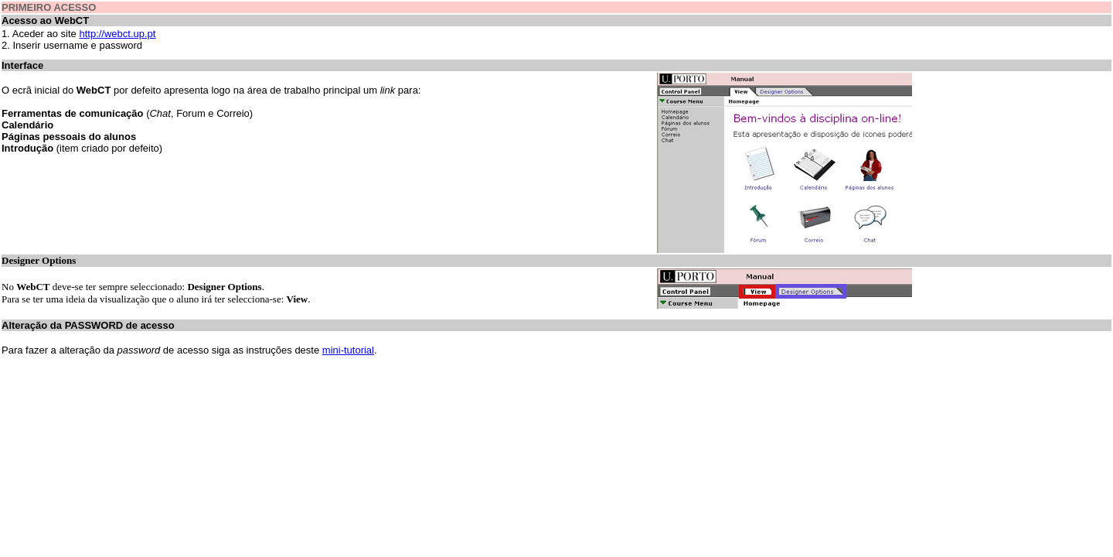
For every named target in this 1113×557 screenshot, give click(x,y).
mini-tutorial (348, 350)
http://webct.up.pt (117, 33)
